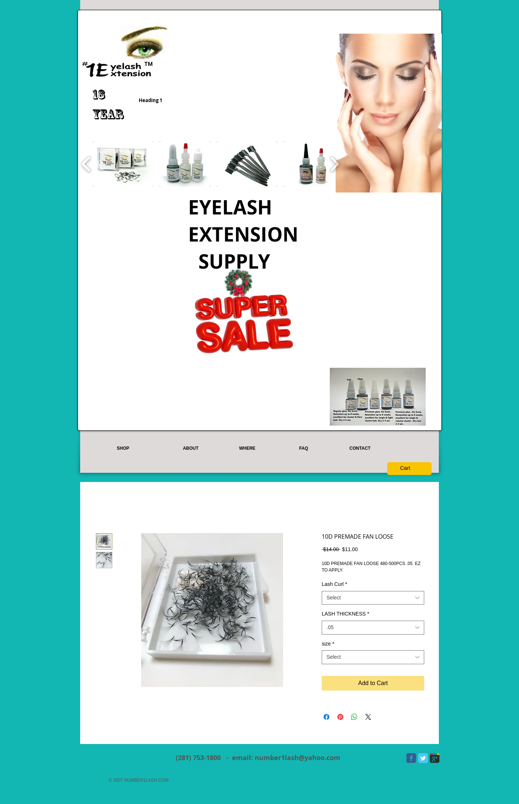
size (328, 644)
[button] (123, 164)
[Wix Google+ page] (435, 758)
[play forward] (334, 164)
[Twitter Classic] (423, 758)
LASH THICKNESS (345, 614)
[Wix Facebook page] (411, 758)
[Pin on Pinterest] (340, 717)
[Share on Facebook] (326, 717)
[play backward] (86, 164)
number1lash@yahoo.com (297, 757)
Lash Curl (334, 584)
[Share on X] (368, 717)
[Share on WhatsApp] (354, 717)
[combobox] (373, 598)
